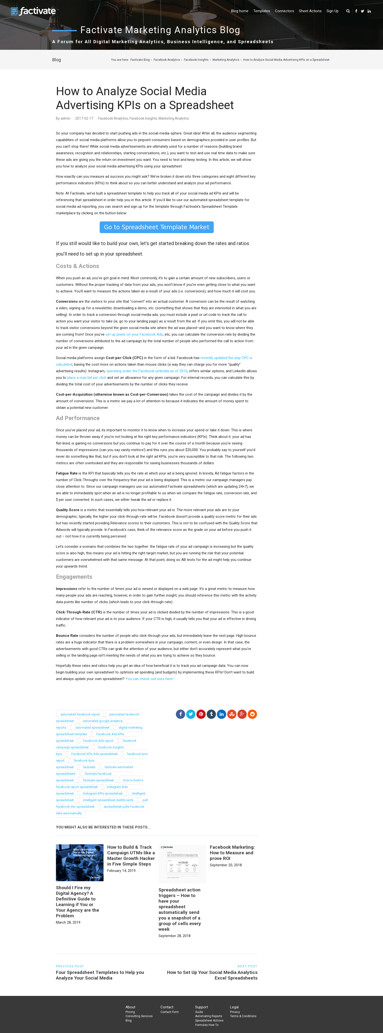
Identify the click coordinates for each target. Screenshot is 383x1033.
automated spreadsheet (92, 727)
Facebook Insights (196, 60)
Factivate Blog (140, 60)
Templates (261, 11)
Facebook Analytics (167, 60)
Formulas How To (206, 1025)
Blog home (239, 11)
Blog (129, 1020)
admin (65, 118)
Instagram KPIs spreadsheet (103, 793)
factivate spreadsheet (98, 780)
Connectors (284, 11)
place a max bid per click (86, 377)
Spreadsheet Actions (209, 1020)
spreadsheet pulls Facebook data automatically (100, 810)
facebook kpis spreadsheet (75, 764)
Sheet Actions (310, 11)
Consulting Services (139, 1016)
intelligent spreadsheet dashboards (108, 800)
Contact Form (169, 1012)
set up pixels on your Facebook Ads (134, 334)
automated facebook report (80, 714)
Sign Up (333, 11)
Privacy (235, 1012)
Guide (199, 1012)
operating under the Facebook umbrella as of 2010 (146, 371)
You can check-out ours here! (149, 679)
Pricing (130, 1012)
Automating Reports (208, 1016)
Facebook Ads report (98, 741)
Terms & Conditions (243, 1016)
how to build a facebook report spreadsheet (99, 783)
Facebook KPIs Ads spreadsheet (94, 754)
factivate (89, 767)
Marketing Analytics (226, 60)
